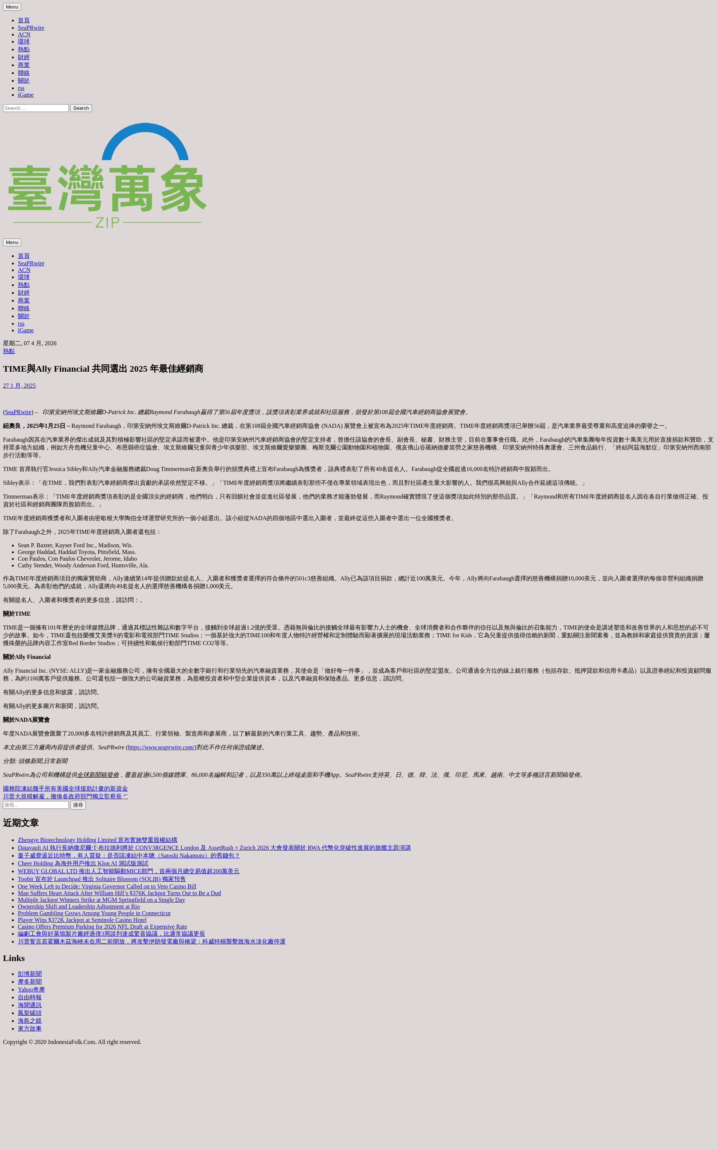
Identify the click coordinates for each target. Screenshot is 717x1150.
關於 (24, 80)
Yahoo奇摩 (31, 989)
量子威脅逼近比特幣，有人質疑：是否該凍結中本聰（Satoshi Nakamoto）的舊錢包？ (129, 855)
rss (21, 88)
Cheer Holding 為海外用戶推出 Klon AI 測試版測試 (83, 863)
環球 (24, 41)
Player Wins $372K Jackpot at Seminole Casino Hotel (82, 920)
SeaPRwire (31, 28)
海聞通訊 (30, 1005)
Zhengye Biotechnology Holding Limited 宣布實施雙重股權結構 (97, 840)
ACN (24, 34)
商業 (24, 65)
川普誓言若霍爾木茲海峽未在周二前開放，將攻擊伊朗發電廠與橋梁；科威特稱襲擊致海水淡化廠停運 (152, 941)
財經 (24, 57)
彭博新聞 (30, 974)
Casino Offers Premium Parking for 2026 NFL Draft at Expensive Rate (102, 926)
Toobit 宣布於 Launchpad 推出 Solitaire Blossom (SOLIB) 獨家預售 (102, 879)
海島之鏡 (30, 1021)
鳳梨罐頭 (30, 1013)
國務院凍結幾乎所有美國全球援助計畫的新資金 (65, 788)
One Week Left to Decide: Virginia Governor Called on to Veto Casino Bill (107, 886)
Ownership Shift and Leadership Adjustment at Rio (79, 906)
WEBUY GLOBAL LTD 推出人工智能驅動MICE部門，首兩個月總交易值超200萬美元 (128, 871)
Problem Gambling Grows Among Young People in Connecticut (94, 913)
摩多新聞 (30, 981)
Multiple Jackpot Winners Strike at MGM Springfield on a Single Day (101, 900)
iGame (26, 95)
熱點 (24, 49)
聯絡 (24, 73)
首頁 (24, 20)
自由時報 (30, 997)
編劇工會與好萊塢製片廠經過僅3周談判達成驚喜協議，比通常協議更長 (111, 933)
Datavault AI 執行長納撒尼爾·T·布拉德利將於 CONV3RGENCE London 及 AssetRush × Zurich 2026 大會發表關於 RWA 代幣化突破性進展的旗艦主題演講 (214, 848)
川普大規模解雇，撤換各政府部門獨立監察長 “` (65, 796)
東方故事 (30, 1028)
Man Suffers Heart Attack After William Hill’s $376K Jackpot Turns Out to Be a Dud (119, 893)
